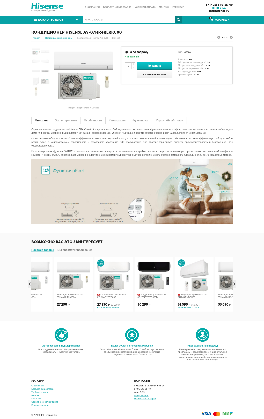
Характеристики (66, 120)
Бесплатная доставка (42, 389)
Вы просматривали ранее (74, 249)
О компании (37, 385)
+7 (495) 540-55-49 (219, 4)
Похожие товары (42, 249)
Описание (41, 120)
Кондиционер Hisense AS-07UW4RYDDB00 (211, 295)
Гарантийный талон (169, 120)
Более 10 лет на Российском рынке (132, 345)
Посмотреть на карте (145, 398)
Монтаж (35, 395)
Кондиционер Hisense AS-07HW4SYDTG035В (170, 295)
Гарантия (36, 398)
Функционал (141, 120)
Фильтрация (117, 120)
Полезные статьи (40, 405)
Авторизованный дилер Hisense (61, 345)
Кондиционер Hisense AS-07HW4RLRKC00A (88, 295)
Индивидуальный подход (202, 345)
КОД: (180, 52)
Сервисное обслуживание (44, 402)
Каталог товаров (50, 19)
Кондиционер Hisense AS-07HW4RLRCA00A (48, 295)
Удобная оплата (39, 392)
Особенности (93, 120)
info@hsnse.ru (219, 10)
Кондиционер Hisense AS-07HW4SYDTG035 (130, 295)
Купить (156, 66)
